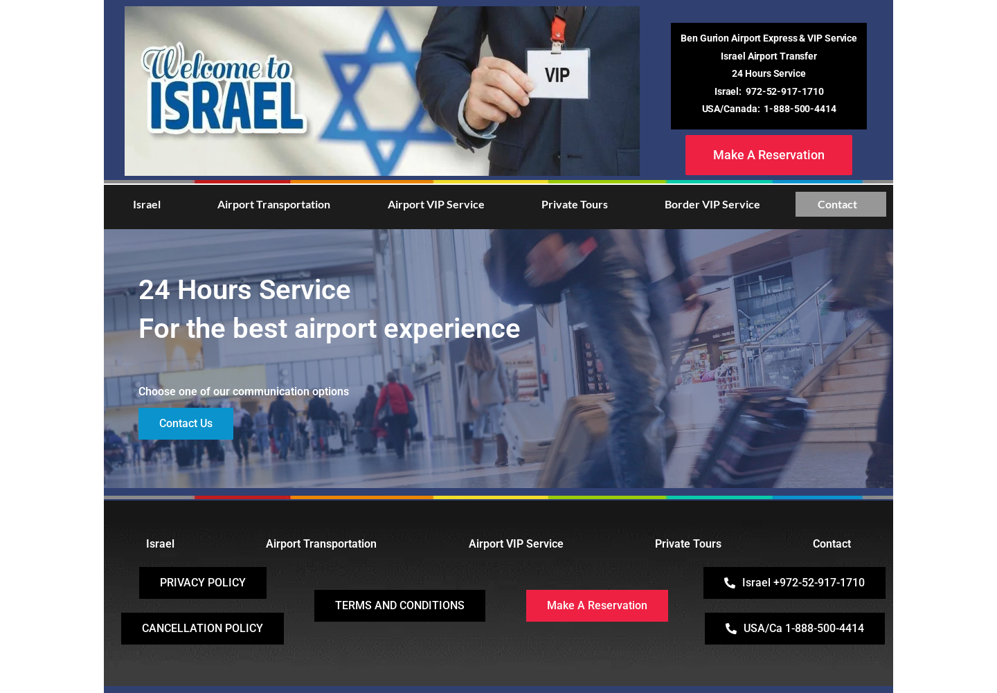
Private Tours (688, 543)
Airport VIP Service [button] (436, 203)
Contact (832, 543)
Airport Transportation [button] (273, 203)
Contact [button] (837, 203)
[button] (150, 204)
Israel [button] (147, 203)
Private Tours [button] (574, 203)
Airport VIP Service (516, 543)
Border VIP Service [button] (712, 203)
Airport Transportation (321, 543)
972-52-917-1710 (785, 91)
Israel (160, 543)
